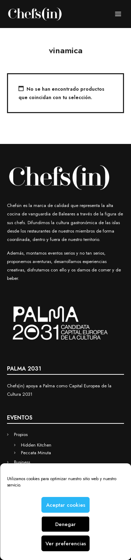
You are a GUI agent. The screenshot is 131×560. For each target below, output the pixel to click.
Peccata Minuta (36, 452)
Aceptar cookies (65, 505)
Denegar (65, 524)
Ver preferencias (65, 543)
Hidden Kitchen (36, 445)
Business (22, 462)
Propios (21, 434)
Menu (118, 14)
